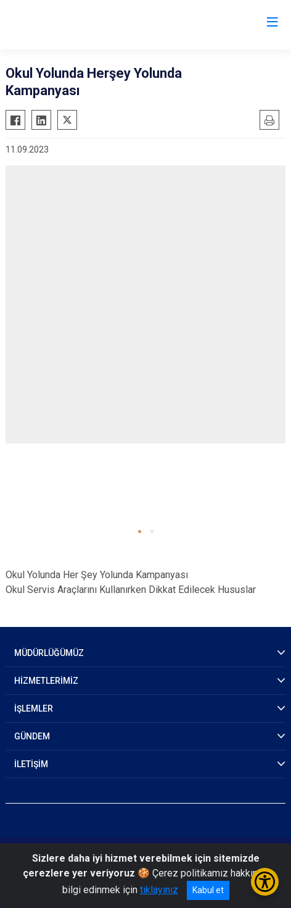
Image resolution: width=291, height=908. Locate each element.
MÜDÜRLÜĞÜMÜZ (49, 653)
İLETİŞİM (31, 764)
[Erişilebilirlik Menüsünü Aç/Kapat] (265, 882)
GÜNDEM (32, 736)
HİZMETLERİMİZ (46, 681)
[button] (139, 531)
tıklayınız (159, 890)
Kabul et (208, 890)
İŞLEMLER (33, 708)
